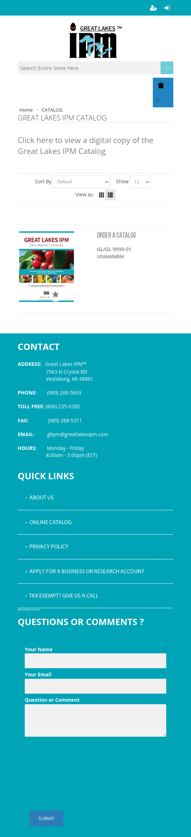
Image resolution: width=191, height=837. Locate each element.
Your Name (95, 649)
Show (122, 181)
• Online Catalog (48, 523)
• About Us (39, 498)
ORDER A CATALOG (116, 235)
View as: (84, 194)
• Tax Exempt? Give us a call (62, 596)
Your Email (95, 674)
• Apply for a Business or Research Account (84, 572)
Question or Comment (95, 700)
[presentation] (78, 757)
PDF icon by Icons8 (29, 610)
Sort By (43, 181)
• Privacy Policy (47, 547)
